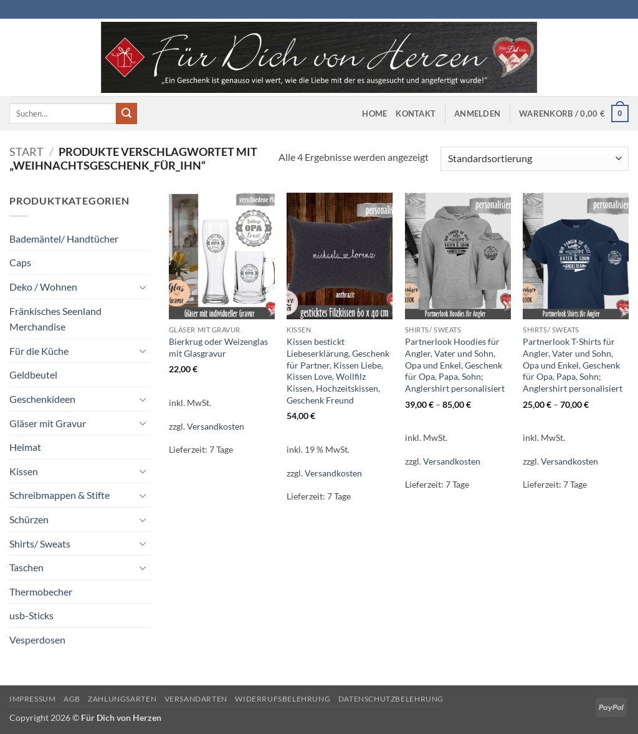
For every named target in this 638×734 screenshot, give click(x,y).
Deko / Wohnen (43, 286)
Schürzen (29, 519)
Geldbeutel (33, 374)
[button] (477, 113)
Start (26, 151)
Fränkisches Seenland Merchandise (55, 319)
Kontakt (416, 113)
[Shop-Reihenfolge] (534, 159)
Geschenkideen (42, 399)
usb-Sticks (31, 615)
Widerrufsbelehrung (282, 698)
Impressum (32, 698)
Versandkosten (215, 426)
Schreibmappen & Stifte (59, 495)
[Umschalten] (142, 286)
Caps (20, 262)
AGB (72, 698)
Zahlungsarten (122, 698)
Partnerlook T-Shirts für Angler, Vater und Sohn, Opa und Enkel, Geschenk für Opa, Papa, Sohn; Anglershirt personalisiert (572, 365)
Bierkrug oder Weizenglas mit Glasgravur (218, 347)
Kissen (23, 471)
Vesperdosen (37, 639)
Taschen (26, 567)
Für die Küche (39, 351)
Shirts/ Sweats (39, 543)
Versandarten (195, 698)
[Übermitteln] (126, 113)
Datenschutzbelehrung (391, 698)
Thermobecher (40, 591)
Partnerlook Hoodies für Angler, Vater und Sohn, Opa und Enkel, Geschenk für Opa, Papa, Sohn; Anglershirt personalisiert (455, 365)
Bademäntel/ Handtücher (63, 238)
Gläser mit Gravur (47, 423)
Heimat (25, 447)
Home (374, 113)
